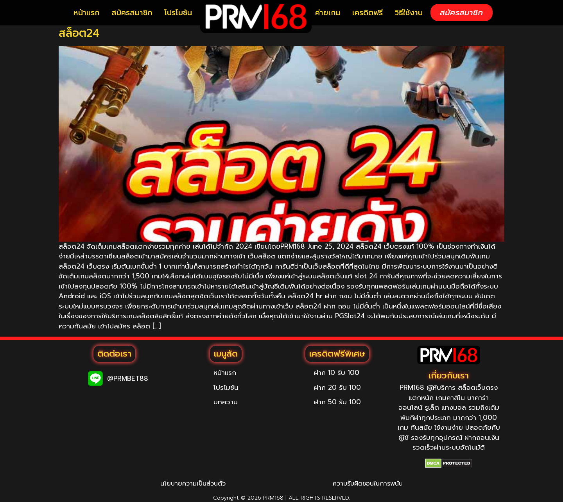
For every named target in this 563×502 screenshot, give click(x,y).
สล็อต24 (79, 33)
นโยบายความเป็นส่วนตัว (193, 483)
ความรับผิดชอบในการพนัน (368, 483)
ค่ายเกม (328, 12)
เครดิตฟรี (367, 12)
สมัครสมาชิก (131, 12)
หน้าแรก (87, 12)
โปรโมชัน (178, 12)
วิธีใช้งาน (408, 12)
